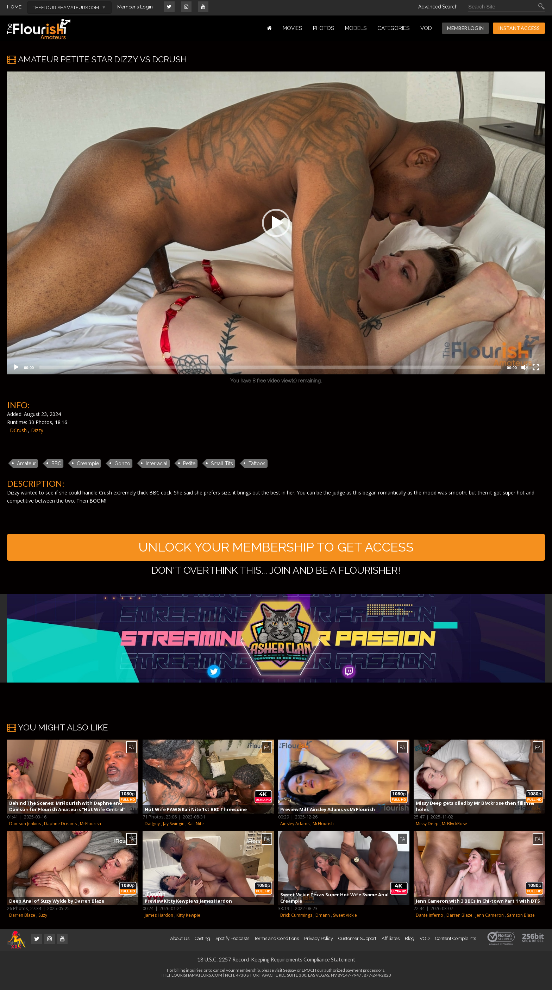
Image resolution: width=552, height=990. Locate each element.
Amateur (26, 463)
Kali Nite (196, 829)
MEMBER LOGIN (465, 28)
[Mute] (524, 367)
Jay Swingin (173, 829)
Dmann (322, 920)
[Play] (16, 367)
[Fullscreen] (535, 367)
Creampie (88, 463)
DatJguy (152, 829)
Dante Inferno (429, 920)
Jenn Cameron (490, 920)
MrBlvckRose (454, 829)
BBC (56, 463)
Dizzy (37, 430)
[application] (276, 222)
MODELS (355, 28)
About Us (179, 943)
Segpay (289, 975)
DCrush (18, 430)
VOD (426, 28)
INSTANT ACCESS (519, 28)
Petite (189, 463)
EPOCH (309, 975)
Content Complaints (455, 943)
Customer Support (357, 943)
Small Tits (222, 463)
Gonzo (122, 463)
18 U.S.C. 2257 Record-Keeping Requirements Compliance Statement (276, 964)
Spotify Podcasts (232, 943)
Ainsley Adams (294, 829)
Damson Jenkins (25, 829)
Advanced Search (438, 7)
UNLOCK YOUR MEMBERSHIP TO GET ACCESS (276, 549)
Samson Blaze (521, 920)
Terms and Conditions (276, 943)
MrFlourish (90, 829)
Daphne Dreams (60, 829)
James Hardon (159, 920)
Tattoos (257, 463)
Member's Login (135, 7)
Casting (202, 943)
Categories (393, 28)
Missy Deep (427, 829)
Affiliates (390, 943)
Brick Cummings (296, 920)
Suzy (42, 920)
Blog (410, 943)
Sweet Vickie (345, 920)
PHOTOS (323, 28)
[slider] (270, 367)
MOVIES (292, 28)
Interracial (157, 463)
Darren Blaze (22, 920)
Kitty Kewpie (188, 920)
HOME (14, 7)
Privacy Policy (318, 943)
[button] (276, 223)
